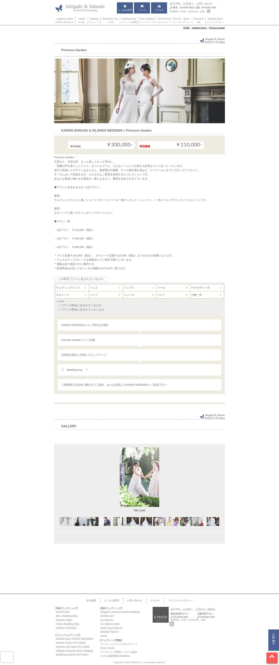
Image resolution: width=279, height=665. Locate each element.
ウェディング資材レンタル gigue (118, 651)
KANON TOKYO (109, 632)
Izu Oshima (106, 620)
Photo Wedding (147, 20)
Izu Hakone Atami (110, 624)
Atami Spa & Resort (111, 628)
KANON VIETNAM (66, 628)
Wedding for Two (110, 20)
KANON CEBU (64, 620)
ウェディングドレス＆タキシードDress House (119, 646)
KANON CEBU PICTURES (71, 642)
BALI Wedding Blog (66, 616)
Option (186, 20)
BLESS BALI (63, 612)
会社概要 (91, 600)
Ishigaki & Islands (64, 20)
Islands (81, 20)
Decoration (199, 20)
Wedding (94, 20)
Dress (177, 20)
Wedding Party (129, 20)
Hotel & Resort (164, 20)
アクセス (155, 600)
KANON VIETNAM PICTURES (73, 646)
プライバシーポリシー (180, 600)
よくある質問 (111, 600)
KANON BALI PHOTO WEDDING (74, 638)
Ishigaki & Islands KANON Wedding (120, 612)
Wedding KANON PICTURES (72, 654)
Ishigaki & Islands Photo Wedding (74, 650)
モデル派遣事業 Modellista (115, 656)
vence (103, 635)
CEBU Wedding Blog (67, 624)
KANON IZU (107, 616)
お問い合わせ (273, 637)
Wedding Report (215, 20)
